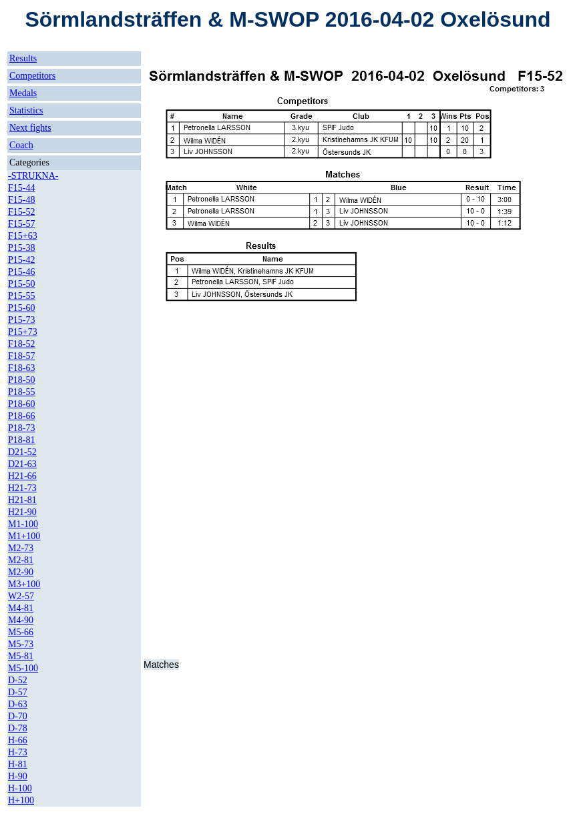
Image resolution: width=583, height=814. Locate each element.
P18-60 (21, 404)
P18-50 (21, 380)
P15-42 (21, 260)
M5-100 (23, 668)
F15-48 (21, 200)
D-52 (17, 680)
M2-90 (20, 572)
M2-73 (20, 548)
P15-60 (21, 308)
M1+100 (24, 536)
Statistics (26, 110)
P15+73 (22, 332)
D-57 (17, 692)
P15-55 (21, 296)
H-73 (17, 752)
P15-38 (21, 248)
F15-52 (21, 212)
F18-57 (21, 356)
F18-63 (21, 368)
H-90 (17, 776)
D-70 (17, 716)
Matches (161, 664)
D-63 (17, 704)
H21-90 (22, 512)
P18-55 (21, 392)
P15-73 (21, 320)
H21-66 (22, 476)
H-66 (17, 740)
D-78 (17, 728)
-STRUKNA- (33, 176)
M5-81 (20, 656)
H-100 (20, 788)
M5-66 (20, 632)
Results (23, 58)
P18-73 (21, 428)
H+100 (21, 800)
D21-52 (22, 452)
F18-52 (21, 344)
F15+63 (22, 236)
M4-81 (20, 608)
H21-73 (22, 488)
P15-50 (21, 284)
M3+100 (24, 584)
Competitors (32, 76)
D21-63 (22, 464)
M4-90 (20, 620)
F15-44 (21, 188)
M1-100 (23, 524)
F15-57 (21, 224)
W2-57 (21, 596)
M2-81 (20, 560)
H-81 (17, 764)
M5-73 (20, 644)
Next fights (30, 128)
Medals (23, 93)
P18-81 (21, 440)
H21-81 (22, 500)
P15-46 (21, 272)
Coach (21, 145)
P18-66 (21, 416)
